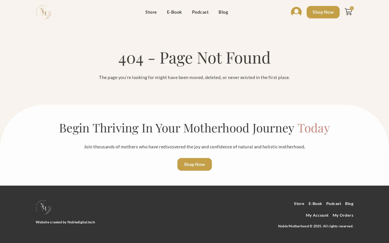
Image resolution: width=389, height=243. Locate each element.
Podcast (200, 12)
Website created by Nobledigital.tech (65, 222)
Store (151, 12)
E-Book (174, 12)
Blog (223, 12)
